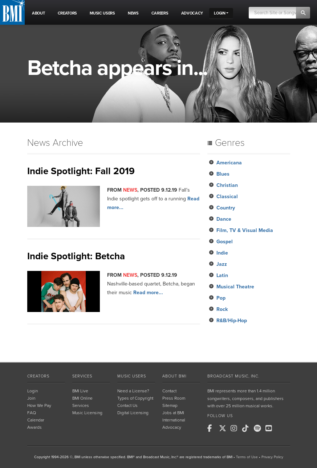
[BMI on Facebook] (212, 428)
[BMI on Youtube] (270, 428)
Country (225, 208)
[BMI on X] (224, 428)
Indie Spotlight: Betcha (76, 256)
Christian (227, 185)
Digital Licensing (133, 412)
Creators (38, 376)
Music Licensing (87, 412)
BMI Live (80, 390)
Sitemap (170, 405)
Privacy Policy (272, 457)
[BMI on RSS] (282, 428)
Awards (34, 427)
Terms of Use (247, 457)
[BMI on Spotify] (259, 428)
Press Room (173, 398)
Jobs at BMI (173, 412)
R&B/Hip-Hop (231, 320)
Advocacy (171, 427)
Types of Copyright (135, 398)
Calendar (35, 420)
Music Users (131, 376)
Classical (227, 196)
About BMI (174, 376)
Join (31, 398)
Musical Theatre (235, 287)
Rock (222, 309)
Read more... (148, 292)
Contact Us (127, 405)
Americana (229, 163)
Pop (220, 298)
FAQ (31, 412)
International (173, 420)
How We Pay (39, 405)
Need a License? (133, 390)
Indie (222, 253)
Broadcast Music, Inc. (233, 376)
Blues (222, 174)
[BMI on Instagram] (236, 428)
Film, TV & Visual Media (244, 230)
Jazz (221, 264)
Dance (223, 219)
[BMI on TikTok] (247, 428)
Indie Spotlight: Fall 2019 (81, 171)
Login (32, 390)
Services (82, 376)
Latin (222, 275)
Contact (169, 390)
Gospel (224, 242)
